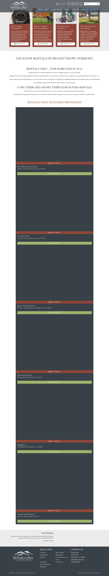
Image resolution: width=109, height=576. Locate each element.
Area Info (85, 9)
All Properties (59, 555)
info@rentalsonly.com (77, 559)
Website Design (82, 573)
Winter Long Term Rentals (55, 91)
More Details (20, 43)
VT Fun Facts (59, 562)
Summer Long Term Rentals (38, 91)
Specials (67, 9)
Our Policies (43, 562)
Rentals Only (19, 6)
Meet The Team (60, 552)
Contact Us (95, 9)
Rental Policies (56, 9)
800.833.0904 (61, 4)
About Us (76, 9)
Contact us (60, 94)
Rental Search (44, 9)
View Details (54, 173)
